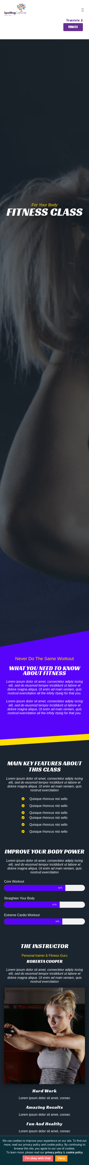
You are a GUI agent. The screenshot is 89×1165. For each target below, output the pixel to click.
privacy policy (53, 1152)
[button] (82, 10)
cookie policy (74, 1152)
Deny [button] (61, 1158)
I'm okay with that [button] (38, 1158)
